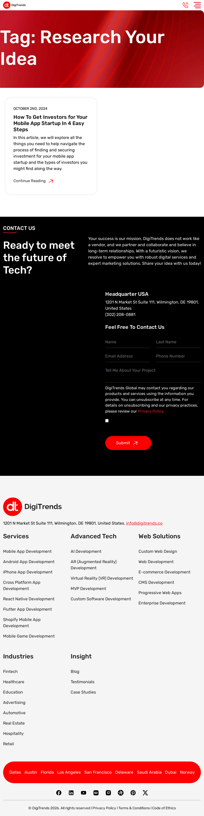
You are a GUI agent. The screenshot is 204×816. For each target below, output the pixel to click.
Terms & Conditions (134, 808)
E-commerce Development (164, 572)
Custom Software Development (101, 598)
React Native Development (28, 598)
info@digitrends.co (144, 523)
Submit (128, 443)
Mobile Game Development (29, 636)
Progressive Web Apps (160, 592)
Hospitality (13, 733)
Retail (8, 743)
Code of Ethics (164, 808)
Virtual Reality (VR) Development (102, 578)
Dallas (15, 772)
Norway (187, 772)
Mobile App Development (27, 551)
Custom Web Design (157, 551)
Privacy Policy (104, 808)
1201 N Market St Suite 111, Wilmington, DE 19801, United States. (64, 523)
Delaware (124, 772)
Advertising (14, 702)
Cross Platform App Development (21, 585)
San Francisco (98, 772)
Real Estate (14, 723)
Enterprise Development (161, 603)
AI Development (86, 551)
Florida (47, 772)
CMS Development (156, 582)
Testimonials (82, 681)
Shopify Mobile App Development (22, 622)
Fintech (10, 671)
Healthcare (13, 681)
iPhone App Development (27, 572)
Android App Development (28, 561)
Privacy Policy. (151, 411)
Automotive (14, 712)
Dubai (170, 772)
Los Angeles (69, 772)
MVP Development (88, 588)
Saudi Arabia (149, 772)
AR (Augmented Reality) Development (94, 564)
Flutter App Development (27, 609)
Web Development (156, 561)
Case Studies (83, 692)
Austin (31, 772)
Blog (75, 671)
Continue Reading (34, 181)
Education (13, 692)
